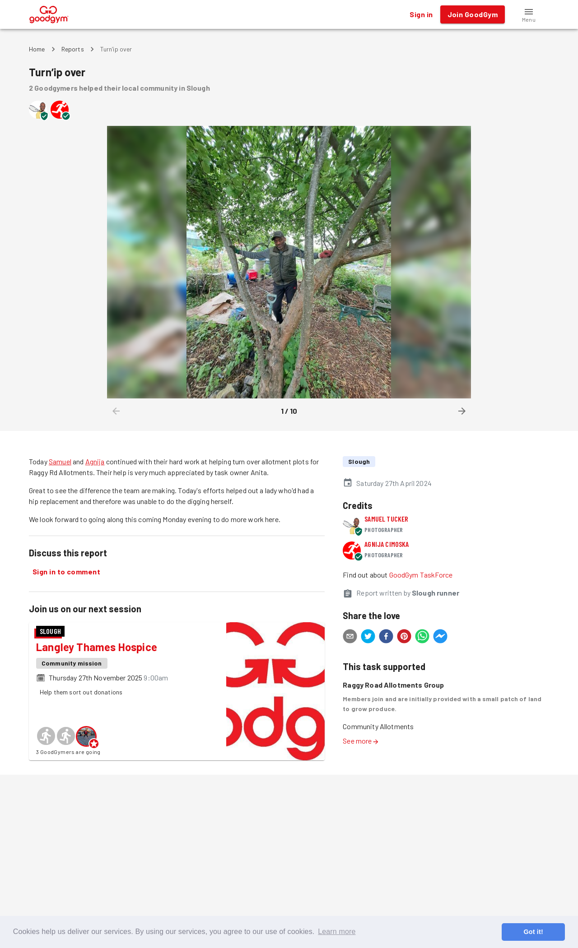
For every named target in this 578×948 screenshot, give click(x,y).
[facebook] (386, 637)
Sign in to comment (66, 572)
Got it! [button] (533, 931)
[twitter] (368, 637)
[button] (528, 14)
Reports (72, 49)
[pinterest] (404, 637)
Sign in (421, 14)
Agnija (95, 461)
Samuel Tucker (386, 518)
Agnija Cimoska (386, 544)
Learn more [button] (336, 931)
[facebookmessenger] (440, 637)
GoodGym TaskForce (421, 574)
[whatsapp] (422, 637)
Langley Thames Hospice (96, 646)
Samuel (60, 461)
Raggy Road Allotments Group (393, 684)
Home (37, 49)
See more (361, 740)
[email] (350, 637)
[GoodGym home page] (49, 13)
